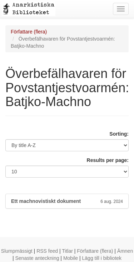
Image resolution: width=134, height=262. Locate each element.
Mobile (70, 258)
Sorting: (119, 134)
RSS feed (47, 251)
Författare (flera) (29, 32)
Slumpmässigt (17, 251)
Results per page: (108, 160)
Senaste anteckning (37, 258)
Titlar (67, 251)
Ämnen (125, 251)
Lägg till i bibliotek (102, 258)
